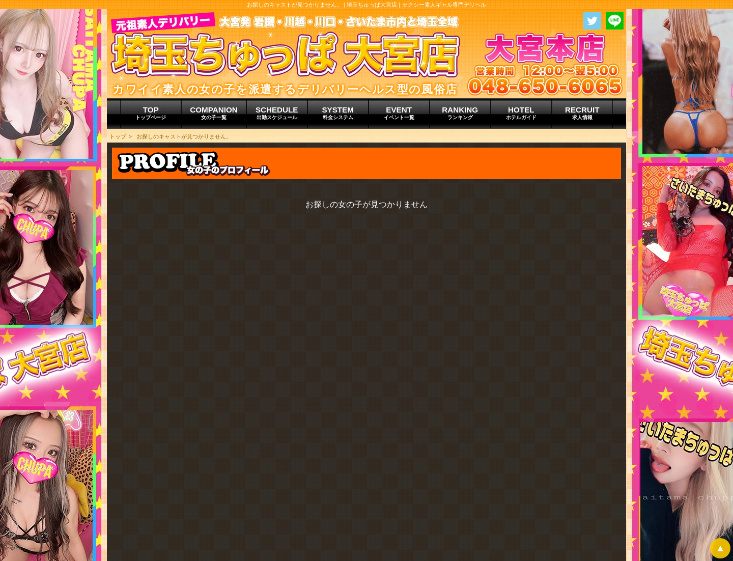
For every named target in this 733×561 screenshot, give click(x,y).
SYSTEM (338, 113)
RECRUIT (582, 113)
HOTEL (521, 113)
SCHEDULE (277, 113)
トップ (117, 136)
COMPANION (213, 113)
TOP (151, 113)
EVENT (399, 113)
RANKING (460, 113)
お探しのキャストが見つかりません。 (184, 136)
